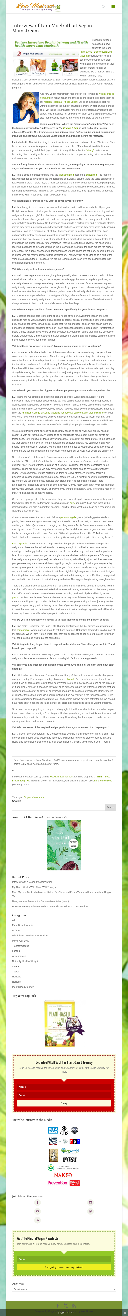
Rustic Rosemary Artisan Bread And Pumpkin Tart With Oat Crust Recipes (50, 906)
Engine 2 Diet (70, 128)
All (13, 920)
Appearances (19, 956)
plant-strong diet (68, 517)
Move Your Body (20, 940)
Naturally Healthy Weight (25, 961)
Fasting (16, 951)
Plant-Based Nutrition (23, 925)
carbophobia (23, 630)
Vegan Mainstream (34, 797)
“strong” (90, 150)
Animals (16, 930)
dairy (72, 503)
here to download (103, 780)
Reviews (16, 976)
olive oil (70, 679)
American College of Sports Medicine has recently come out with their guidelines (63, 412)
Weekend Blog (66, 174)
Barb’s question (20, 543)
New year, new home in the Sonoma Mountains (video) (40, 901)
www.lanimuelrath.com (61, 776)
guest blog (91, 174)
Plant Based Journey (23, 987)
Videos (15, 966)
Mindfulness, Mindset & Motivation (30, 935)
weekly (103, 93)
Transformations (20, 946)
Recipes (16, 981)
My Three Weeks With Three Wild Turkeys (34, 887)
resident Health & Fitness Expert (61, 101)
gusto (15, 597)
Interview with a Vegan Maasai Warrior (32, 882)
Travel (15, 971)
